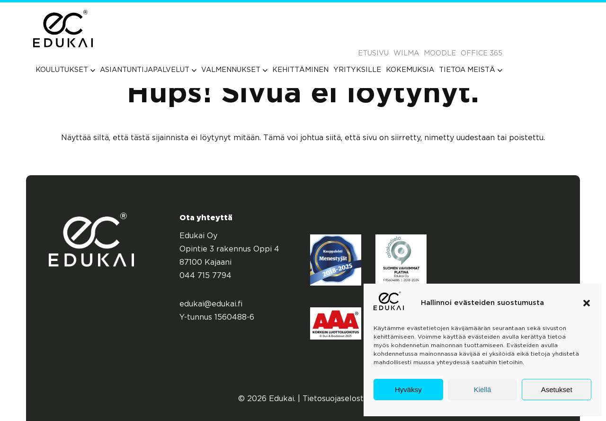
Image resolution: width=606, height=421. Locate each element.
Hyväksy (408, 389)
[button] (586, 303)
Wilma (406, 53)
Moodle (440, 53)
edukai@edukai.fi (211, 304)
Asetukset (556, 389)
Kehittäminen (300, 70)
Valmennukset (234, 70)
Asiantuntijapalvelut (148, 70)
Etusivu (373, 53)
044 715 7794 (205, 275)
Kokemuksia (410, 70)
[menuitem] (65, 70)
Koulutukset (65, 70)
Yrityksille (357, 70)
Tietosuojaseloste (335, 399)
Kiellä (482, 389)
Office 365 (481, 53)
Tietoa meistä (470, 70)
